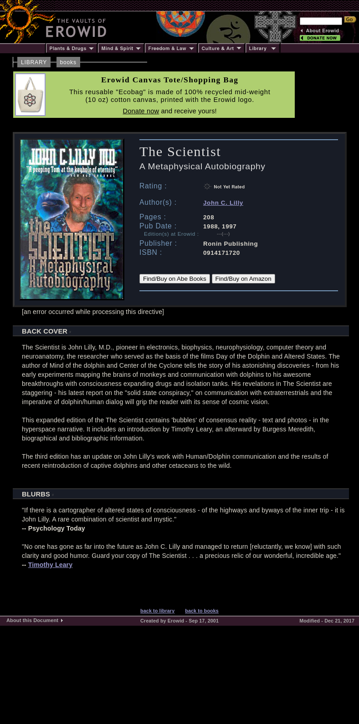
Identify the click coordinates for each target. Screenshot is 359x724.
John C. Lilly (223, 202)
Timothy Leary (50, 564)
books (68, 62)
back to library (157, 610)
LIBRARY (34, 62)
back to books (202, 610)
